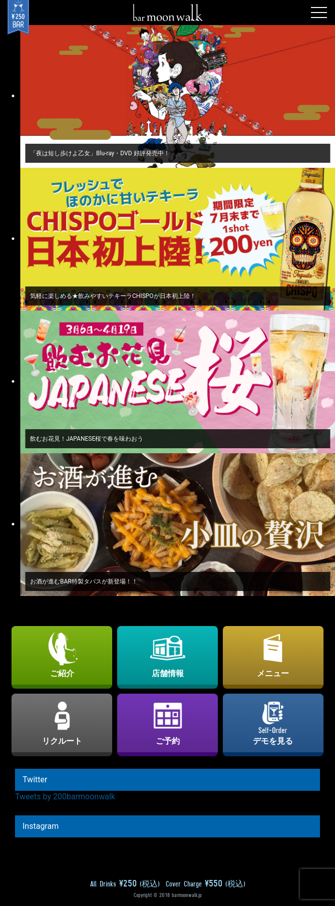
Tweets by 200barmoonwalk (65, 796)
